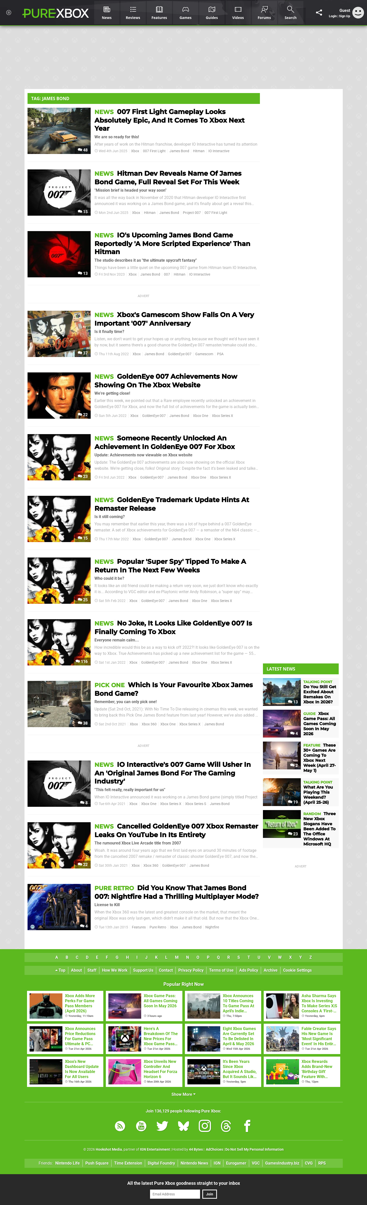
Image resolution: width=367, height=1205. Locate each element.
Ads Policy (248, 970)
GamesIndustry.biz (282, 1163)
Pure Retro (158, 927)
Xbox (135, 151)
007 (167, 274)
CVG (309, 1163)
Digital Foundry (161, 1163)
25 (83, 599)
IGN (217, 1163)
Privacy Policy (191, 970)
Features (139, 927)
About (76, 970)
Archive (271, 970)
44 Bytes (196, 1149)
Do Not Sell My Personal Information (254, 1149)
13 (83, 273)
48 (83, 150)
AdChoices (214, 1149)
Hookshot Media (109, 1149)
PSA (220, 354)
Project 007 (192, 213)
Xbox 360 (149, 724)
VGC (256, 1163)
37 (83, 353)
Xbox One (200, 416)
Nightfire (212, 927)
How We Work (115, 970)
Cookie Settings (297, 970)
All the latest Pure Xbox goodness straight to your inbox (183, 1183)
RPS (322, 1163)
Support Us (143, 970)
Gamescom (204, 354)
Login (333, 16)
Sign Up (344, 16)
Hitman (199, 151)
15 (83, 211)
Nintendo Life (67, 1163)
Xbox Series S (195, 804)
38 (83, 723)
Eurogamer (236, 1163)
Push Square (97, 1163)
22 (83, 414)
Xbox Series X (222, 416)
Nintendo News (194, 1163)
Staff (91, 970)
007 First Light (154, 151)
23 (83, 476)
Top (60, 970)
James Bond (179, 151)
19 (293, 802)
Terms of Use (221, 970)
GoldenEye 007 (179, 354)
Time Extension (128, 1163)
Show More (183, 1094)
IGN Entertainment (155, 1149)
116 (82, 661)
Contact (166, 970)
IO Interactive (218, 151)
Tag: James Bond (50, 98)
